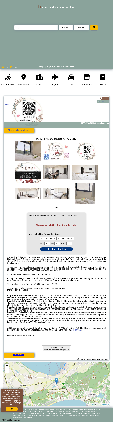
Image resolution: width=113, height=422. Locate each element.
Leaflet (92, 404)
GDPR (12, 405)
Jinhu (7, 105)
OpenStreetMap (103, 404)
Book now (18, 354)
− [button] (7, 370)
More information (18, 130)
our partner (76, 330)
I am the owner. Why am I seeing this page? (56, 349)
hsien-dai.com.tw (56, 7)
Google (7, 395)
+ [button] (7, 366)
